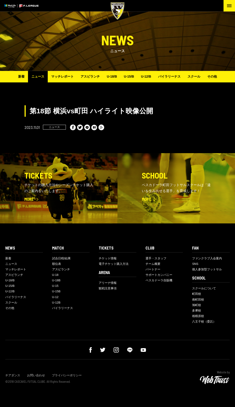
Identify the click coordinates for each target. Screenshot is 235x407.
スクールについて (204, 288)
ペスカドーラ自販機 (158, 280)
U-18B (56, 280)
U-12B (56, 302)
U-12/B (146, 76)
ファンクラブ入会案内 (207, 258)
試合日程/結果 (61, 258)
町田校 (196, 294)
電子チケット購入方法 (114, 264)
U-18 (55, 275)
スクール (193, 76)
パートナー (152, 269)
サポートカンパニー (158, 275)
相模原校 (198, 316)
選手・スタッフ (155, 258)
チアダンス (12, 375)
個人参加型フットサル (207, 269)
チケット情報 (108, 258)
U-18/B (112, 76)
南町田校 (198, 299)
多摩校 (196, 310)
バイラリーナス (169, 76)
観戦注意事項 (108, 288)
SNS (195, 264)
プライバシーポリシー (67, 375)
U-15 (55, 286)
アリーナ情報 (108, 283)
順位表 (56, 264)
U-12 (55, 297)
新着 (21, 76)
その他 (212, 76)
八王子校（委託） (204, 321)
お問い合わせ (36, 375)
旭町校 (196, 305)
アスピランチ (90, 76)
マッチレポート (62, 76)
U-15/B (129, 76)
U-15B (56, 291)
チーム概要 (152, 264)
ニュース (37, 76)
